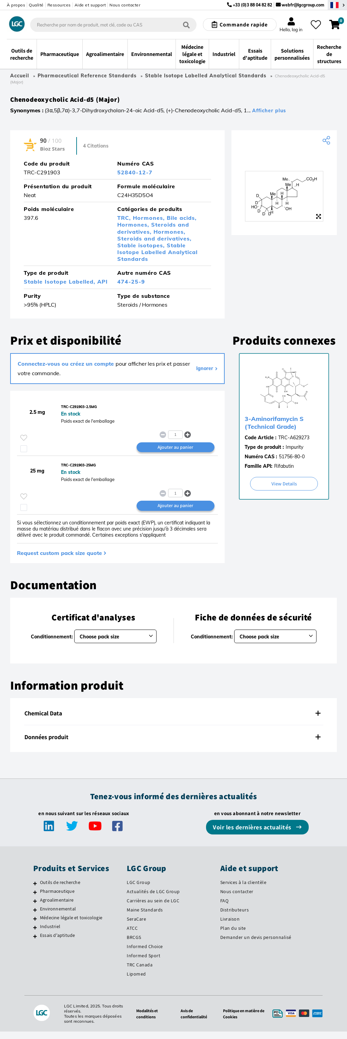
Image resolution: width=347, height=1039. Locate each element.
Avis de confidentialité (191, 1021)
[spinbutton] (175, 439)
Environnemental (58, 916)
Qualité (36, 4)
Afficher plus (269, 113)
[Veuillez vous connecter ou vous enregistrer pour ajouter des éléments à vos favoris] (23, 442)
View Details (284, 486)
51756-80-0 (292, 459)
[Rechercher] (186, 24)
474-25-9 (131, 284)
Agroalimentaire (57, 907)
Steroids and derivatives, (153, 230)
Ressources (59, 4)
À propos (16, 4)
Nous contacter (124, 4)
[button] (188, 439)
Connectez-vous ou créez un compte (67, 366)
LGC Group (138, 890)
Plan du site (233, 935)
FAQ (224, 908)
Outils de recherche (60, 890)
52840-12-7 (134, 175)
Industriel (50, 934)
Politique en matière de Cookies (240, 1021)
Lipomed (136, 981)
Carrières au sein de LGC (153, 908)
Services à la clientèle (243, 890)
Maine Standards (145, 917)
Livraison (230, 926)
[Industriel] (35, 935)
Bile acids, (182, 220)
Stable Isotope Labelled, (60, 284)
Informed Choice (145, 953)
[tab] (173, 721)
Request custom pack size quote (59, 560)
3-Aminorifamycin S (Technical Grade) (274, 425)
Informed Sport (143, 963)
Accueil (19, 76)
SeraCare (136, 926)
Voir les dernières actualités (253, 835)
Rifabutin (284, 469)
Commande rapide (244, 24)
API (102, 284)
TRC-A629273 (293, 440)
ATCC (132, 935)
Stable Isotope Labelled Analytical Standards (205, 76)
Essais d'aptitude (57, 943)
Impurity (294, 450)
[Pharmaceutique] (35, 900)
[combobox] (113, 25)
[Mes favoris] (316, 24)
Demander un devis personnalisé (255, 944)
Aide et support (90, 4)
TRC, (125, 220)
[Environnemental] (35, 917)
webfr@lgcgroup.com (303, 4)
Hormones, (150, 220)
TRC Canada (139, 972)
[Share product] (327, 143)
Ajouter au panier (175, 452)
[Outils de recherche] (35, 891)
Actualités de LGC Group (153, 899)
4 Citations (95, 149)
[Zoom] (318, 219)
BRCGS (134, 944)
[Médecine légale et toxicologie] (35, 926)
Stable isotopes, (142, 248)
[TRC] (284, 158)
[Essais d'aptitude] (35, 944)
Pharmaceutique (57, 899)
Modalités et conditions (142, 1021)
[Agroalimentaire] (35, 908)
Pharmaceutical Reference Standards (87, 76)
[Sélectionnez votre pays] (337, 5)
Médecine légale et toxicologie (71, 925)
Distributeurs (234, 917)
